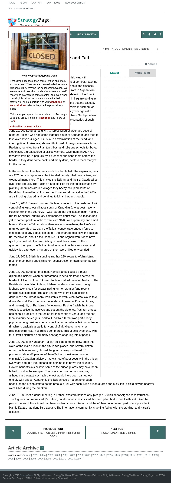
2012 (132, 455)
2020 (72, 455)
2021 (65, 455)
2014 (117, 455)
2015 (110, 455)
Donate (28, 126)
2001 (63, 458)
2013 (125, 455)
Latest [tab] (114, 72)
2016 (102, 455)
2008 (11, 458)
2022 (57, 455)
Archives (151, 63)
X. (14, 121)
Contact (37, 3)
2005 (33, 458)
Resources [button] (87, 34)
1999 (78, 458)
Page (28, 22)
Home (11, 3)
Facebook (44, 117)
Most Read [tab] (142, 72)
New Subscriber (74, 3)
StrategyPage (26, 475)
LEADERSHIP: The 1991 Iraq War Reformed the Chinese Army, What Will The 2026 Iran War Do (126, 191)
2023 (50, 455)
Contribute (53, 3)
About (23, 3)
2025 (35, 455)
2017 (95, 455)
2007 (18, 458)
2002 (55, 458)
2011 (140, 455)
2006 (25, 458)
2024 (42, 455)
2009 (155, 455)
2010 (147, 455)
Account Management (21, 8)
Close (37, 126)
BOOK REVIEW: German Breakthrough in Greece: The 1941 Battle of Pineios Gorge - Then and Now (128, 156)
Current (26, 455)
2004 (40, 458)
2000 (70, 458)
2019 (80, 455)
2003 (48, 458)
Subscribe (16, 126)
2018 (87, 455)
